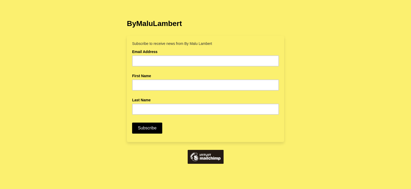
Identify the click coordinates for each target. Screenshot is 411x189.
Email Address (146, 51)
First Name (141, 76)
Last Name (141, 100)
